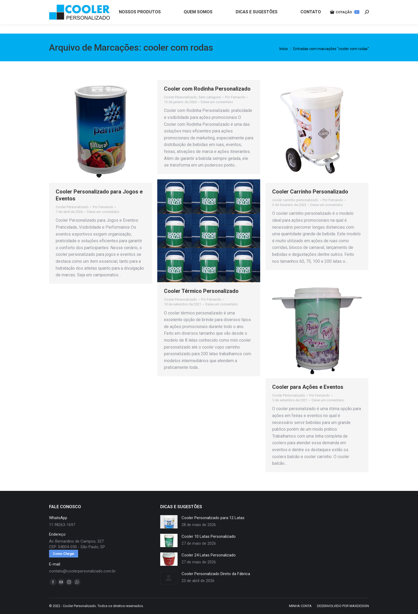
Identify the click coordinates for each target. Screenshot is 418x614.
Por (103, 207)
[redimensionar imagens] (169, 521)
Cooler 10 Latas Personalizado (209, 536)
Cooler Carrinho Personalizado (310, 191)
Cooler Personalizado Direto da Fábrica (216, 573)
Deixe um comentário (103, 212)
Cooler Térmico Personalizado (201, 291)
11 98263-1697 (137, 5)
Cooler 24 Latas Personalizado (209, 555)
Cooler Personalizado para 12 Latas (213, 517)
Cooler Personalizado (72, 207)
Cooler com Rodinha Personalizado (207, 89)
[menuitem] (139, 21)
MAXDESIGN (359, 606)
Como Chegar (63, 554)
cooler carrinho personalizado (295, 200)
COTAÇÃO (344, 21)
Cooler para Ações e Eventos (307, 387)
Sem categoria (210, 97)
